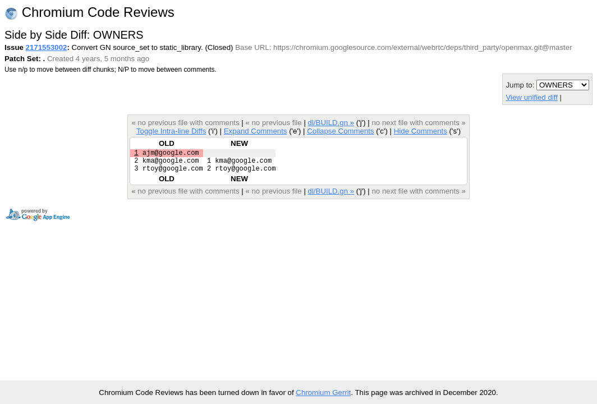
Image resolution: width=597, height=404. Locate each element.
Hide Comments (420, 131)
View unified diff (531, 97)
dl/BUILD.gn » (331, 122)
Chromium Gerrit (323, 392)
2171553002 (46, 47)
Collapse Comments (340, 131)
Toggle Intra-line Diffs (171, 131)
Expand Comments (255, 131)
